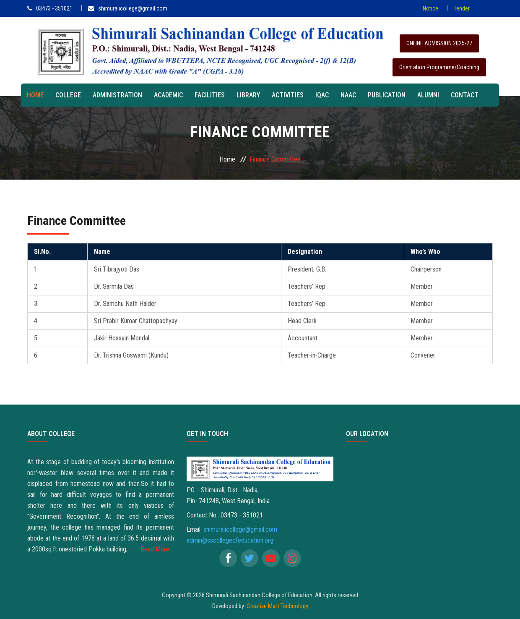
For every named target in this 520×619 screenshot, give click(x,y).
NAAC (348, 95)
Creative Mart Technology (277, 606)
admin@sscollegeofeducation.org (230, 540)
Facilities (210, 95)
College (68, 95)
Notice (430, 8)
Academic (168, 95)
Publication (387, 95)
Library (248, 95)
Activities (288, 95)
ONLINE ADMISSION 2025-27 (439, 43)
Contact (464, 95)
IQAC (322, 95)
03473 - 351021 (50, 8)
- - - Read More (149, 549)
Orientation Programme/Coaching (439, 67)
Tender (462, 8)
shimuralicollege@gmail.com (127, 8)
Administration (117, 95)
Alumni (428, 95)
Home (35, 95)
